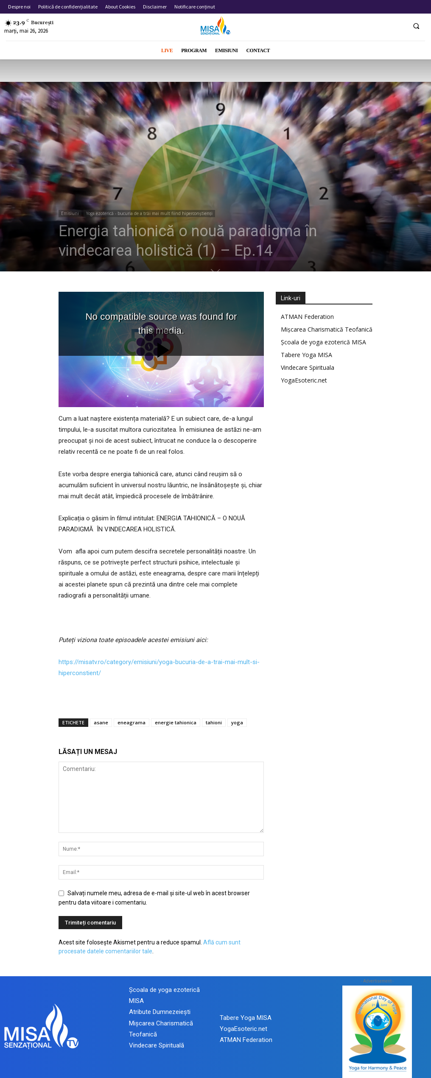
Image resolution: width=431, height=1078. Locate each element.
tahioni (214, 722)
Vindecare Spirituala (307, 367)
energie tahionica (175, 722)
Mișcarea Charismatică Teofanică (326, 329)
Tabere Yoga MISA (306, 355)
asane (101, 722)
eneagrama (132, 722)
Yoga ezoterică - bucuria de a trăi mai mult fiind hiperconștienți (149, 213)
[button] (416, 25)
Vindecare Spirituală (156, 1045)
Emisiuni (70, 213)
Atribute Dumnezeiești (159, 1012)
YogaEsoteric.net (304, 380)
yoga (237, 722)
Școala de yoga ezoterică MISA (323, 342)
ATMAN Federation (307, 317)
